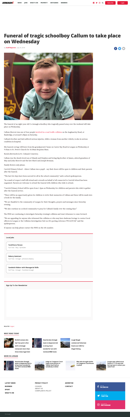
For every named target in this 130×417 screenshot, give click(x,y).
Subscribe (110, 3)
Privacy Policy (41, 383)
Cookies (38, 386)
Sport (7, 389)
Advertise (69, 383)
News (20, 3)
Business (8, 386)
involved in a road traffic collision (48, 132)
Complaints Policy (43, 391)
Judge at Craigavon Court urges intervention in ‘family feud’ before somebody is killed (54, 364)
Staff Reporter (11, 48)
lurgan (12, 326)
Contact (69, 386)
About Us (39, 388)
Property (44, 3)
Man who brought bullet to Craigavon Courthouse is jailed (85, 363)
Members (64, 3)
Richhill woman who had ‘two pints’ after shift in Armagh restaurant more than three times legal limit (22, 346)
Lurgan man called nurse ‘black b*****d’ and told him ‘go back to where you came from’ (116, 364)
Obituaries (54, 3)
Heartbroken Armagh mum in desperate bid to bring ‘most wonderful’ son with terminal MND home (50, 346)
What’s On (34, 3)
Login (122, 3)
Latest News (10, 383)
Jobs (25, 3)
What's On (9, 393)
